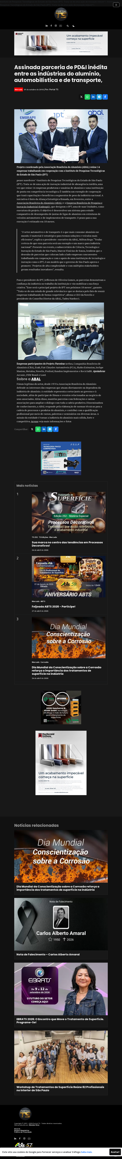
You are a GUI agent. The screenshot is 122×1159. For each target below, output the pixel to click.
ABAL (36, 378)
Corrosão (45, 662)
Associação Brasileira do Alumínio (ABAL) (39, 202)
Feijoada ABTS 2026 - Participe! (53, 606)
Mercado (18, 89)
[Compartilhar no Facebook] (105, 97)
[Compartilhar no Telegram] (99, 97)
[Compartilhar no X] (81, 97)
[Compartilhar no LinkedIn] (93, 97)
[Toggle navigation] (116, 5)
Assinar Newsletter (21, 1130)
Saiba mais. (86, 1152)
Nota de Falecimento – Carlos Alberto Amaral (48, 954)
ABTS (43, 601)
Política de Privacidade (23, 1132)
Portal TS (53, 89)
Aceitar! (115, 1152)
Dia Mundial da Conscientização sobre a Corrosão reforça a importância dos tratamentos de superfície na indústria (66, 670)
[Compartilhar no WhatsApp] (87, 97)
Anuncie (17, 1128)
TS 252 (35, 537)
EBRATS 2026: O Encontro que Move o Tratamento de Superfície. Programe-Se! (60, 1020)
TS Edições (43, 537)
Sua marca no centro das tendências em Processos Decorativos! (67, 544)
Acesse (34, 421)
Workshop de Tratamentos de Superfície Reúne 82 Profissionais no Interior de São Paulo (60, 1088)
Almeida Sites (34, 1125)
